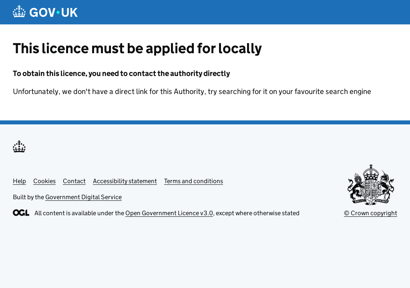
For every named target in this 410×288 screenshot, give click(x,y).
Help (19, 181)
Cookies (44, 181)
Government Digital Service (83, 197)
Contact (74, 181)
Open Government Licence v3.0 (169, 213)
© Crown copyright (370, 213)
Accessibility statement (125, 181)
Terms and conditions (193, 181)
